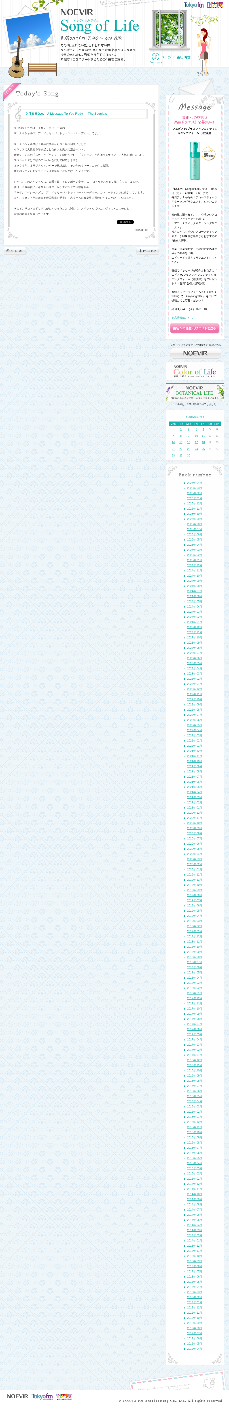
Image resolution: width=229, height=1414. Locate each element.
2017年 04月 (194, 1039)
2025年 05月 (194, 539)
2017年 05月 (194, 1034)
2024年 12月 (194, 565)
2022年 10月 (194, 699)
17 (196, 442)
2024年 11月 (194, 570)
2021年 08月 (194, 771)
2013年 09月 (194, 1261)
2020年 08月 (194, 833)
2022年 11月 (194, 694)
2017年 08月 (194, 1019)
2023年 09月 (194, 642)
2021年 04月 (194, 792)
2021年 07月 (194, 776)
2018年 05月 (194, 972)
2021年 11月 (194, 756)
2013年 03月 (194, 1292)
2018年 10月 (194, 946)
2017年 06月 (194, 1029)
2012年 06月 (194, 1338)
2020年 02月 (194, 864)
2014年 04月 (194, 1225)
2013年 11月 (194, 1250)
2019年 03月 (194, 921)
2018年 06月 (194, 967)
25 (203, 449)
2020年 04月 (194, 854)
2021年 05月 (194, 787)
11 (203, 435)
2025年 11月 (194, 508)
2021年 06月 (194, 781)
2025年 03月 (194, 549)
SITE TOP (15, 251)
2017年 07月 (194, 1024)
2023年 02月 (194, 678)
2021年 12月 (194, 750)
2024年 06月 (194, 596)
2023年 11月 (194, 632)
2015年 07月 (194, 1147)
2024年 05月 (194, 601)
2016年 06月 (194, 1091)
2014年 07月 (194, 1209)
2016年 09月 (194, 1075)
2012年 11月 (194, 1312)
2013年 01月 (194, 1302)
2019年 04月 (194, 915)
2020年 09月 (194, 828)
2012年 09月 (194, 1323)
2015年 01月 (194, 1178)
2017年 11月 (194, 1003)
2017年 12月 (194, 998)
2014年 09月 (194, 1199)
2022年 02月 (194, 740)
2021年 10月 (194, 761)
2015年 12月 (194, 1122)
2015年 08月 (194, 1142)
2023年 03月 (194, 673)
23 (188, 449)
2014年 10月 (194, 1194)
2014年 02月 (194, 1235)
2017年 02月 (194, 1049)
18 (203, 442)
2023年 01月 (194, 683)
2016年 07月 (194, 1086)
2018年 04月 (194, 977)
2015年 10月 (194, 1132)
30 (188, 455)
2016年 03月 (194, 1106)
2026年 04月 (194, 482)
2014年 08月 (194, 1204)
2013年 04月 (194, 1287)
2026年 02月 (194, 493)
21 (173, 449)
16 (188, 442)
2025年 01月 (194, 560)
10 (196, 435)
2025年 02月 (194, 555)
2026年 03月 (194, 488)
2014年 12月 (194, 1183)
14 (173, 442)
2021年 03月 (194, 797)
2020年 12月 (194, 812)
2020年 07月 (194, 838)
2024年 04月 (194, 606)
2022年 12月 (194, 689)
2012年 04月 (194, 1348)
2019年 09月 (194, 890)
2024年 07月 (194, 591)
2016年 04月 (194, 1101)
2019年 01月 (194, 931)
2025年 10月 (194, 513)
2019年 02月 (194, 926)
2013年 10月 (194, 1256)
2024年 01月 (194, 622)
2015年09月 (195, 417)
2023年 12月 (194, 627)
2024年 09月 (194, 580)
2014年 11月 (194, 1189)
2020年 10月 (194, 823)
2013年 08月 (194, 1266)
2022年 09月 (194, 704)
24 (196, 449)
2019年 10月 (194, 884)
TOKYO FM (196, 4)
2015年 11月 (194, 1127)
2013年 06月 (194, 1276)
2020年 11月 (194, 817)
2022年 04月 (194, 730)
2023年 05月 (194, 663)
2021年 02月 (194, 802)
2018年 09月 (194, 951)
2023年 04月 (194, 668)
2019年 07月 (194, 900)
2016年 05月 (194, 1096)
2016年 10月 (194, 1070)
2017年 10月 (194, 1008)
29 (180, 455)
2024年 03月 (194, 611)
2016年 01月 (194, 1116)
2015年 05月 (194, 1158)
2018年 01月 (194, 993)
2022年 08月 (194, 709)
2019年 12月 (194, 874)
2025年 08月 (194, 524)
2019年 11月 (194, 879)
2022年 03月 (194, 735)
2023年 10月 (194, 637)
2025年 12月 (194, 503)
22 (180, 449)
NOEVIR (77, 12)
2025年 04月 (194, 544)
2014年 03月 (194, 1230)
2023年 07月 (194, 653)
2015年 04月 (194, 1163)
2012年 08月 (194, 1328)
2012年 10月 (194, 1317)
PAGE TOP (147, 251)
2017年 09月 (194, 1013)
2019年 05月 (194, 910)
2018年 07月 (194, 962)
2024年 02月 (194, 616)
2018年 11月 (194, 941)
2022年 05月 (194, 725)
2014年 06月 (194, 1214)
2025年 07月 (194, 529)
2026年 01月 (194, 498)
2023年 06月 (194, 658)
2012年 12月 (194, 1307)
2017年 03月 (194, 1044)
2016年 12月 (194, 1060)
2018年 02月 (194, 988)
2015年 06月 (194, 1153)
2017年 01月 (194, 1055)
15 (180, 442)
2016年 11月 (194, 1065)
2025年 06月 (194, 534)
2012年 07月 (194, 1333)
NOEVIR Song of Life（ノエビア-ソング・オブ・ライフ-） (100, 26)
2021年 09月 (194, 766)
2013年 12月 (194, 1245)
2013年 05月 (194, 1281)
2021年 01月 (194, 807)
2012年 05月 (194, 1343)
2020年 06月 (194, 843)
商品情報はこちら (182, 317)
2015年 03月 (194, 1168)
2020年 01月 (194, 869)
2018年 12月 (194, 936)
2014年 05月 (194, 1220)
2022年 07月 (194, 714)
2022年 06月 (194, 720)
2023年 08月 (194, 647)
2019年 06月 (194, 905)
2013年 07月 (194, 1271)
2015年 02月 (194, 1173)
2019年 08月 (194, 895)
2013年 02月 (194, 1297)
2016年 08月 (194, 1080)
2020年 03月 (194, 859)
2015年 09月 (194, 1137)
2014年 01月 (194, 1240)
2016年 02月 (194, 1111)
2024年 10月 (194, 575)
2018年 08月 (194, 957)
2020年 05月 (194, 848)
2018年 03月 (194, 982)
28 (173, 455)
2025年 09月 (194, 519)
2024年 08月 (194, 586)
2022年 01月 (194, 745)
